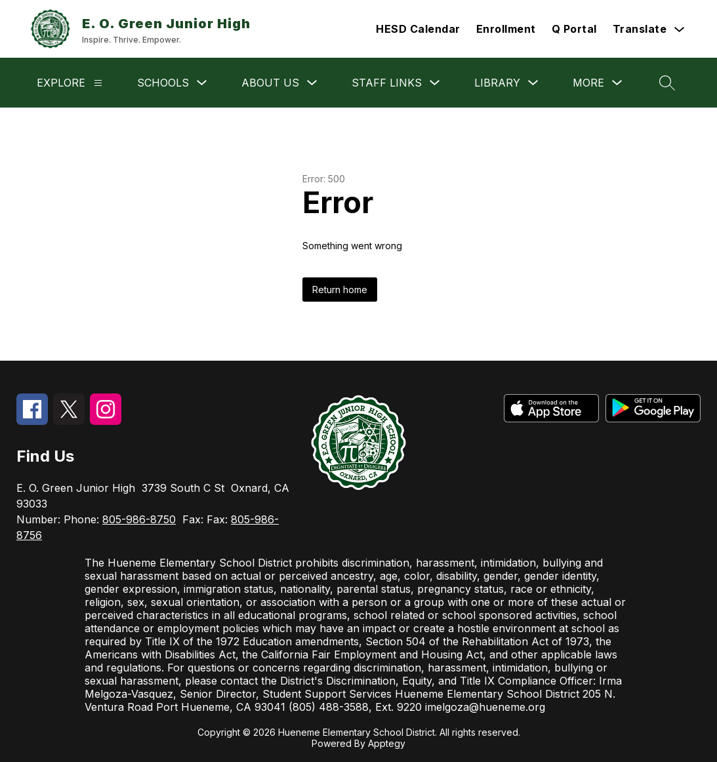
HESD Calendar (418, 28)
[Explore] (98, 83)
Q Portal (574, 28)
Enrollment (506, 28)
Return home (339, 289)
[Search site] (667, 82)
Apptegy (386, 743)
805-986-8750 (139, 519)
